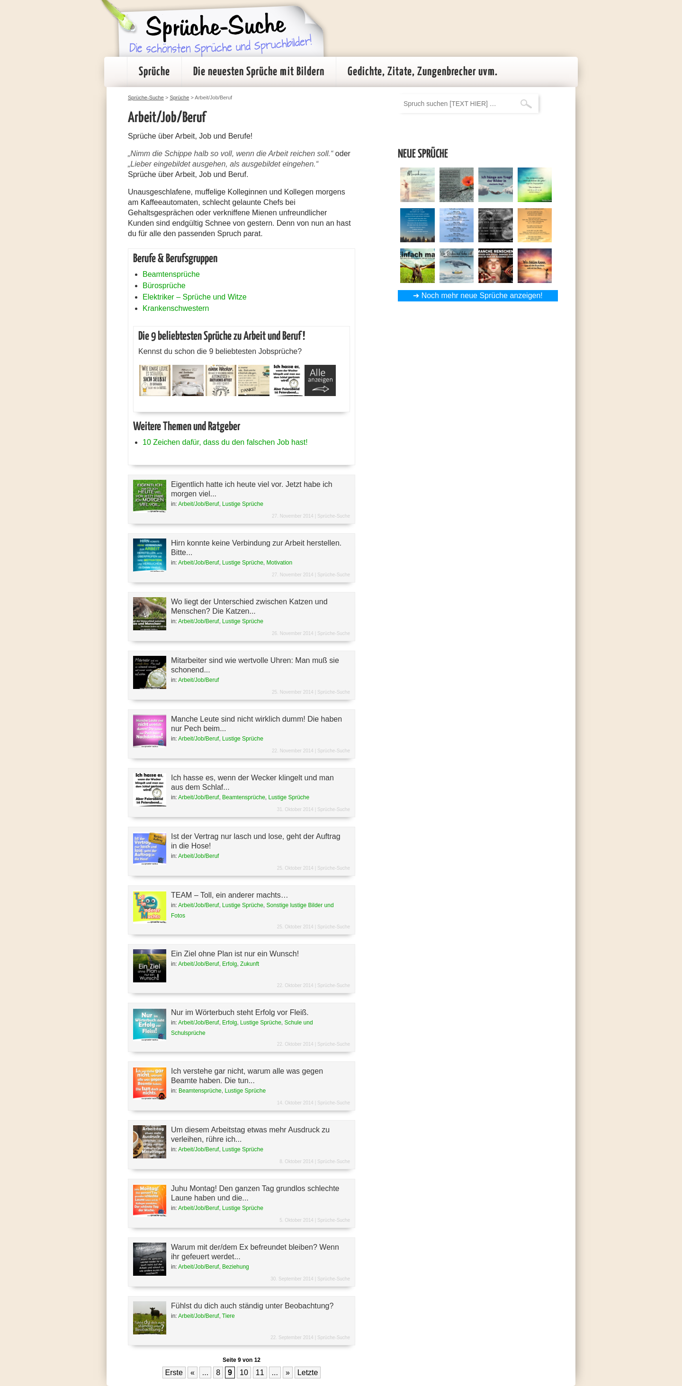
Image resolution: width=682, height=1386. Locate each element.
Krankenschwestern (176, 308)
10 (244, 1372)
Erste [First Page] (174, 1372)
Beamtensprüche (171, 274)
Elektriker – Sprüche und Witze (195, 297)
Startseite (115, 72)
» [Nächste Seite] (288, 1372)
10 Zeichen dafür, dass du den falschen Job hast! (225, 442)
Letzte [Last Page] (307, 1372)
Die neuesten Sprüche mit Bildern (258, 72)
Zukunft (249, 964)
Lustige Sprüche (242, 504)
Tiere (228, 1316)
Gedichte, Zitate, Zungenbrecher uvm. (423, 72)
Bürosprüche (164, 286)
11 (260, 1372)
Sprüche (154, 72)
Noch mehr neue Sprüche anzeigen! (482, 295)
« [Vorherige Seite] (192, 1372)
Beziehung (235, 1266)
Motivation (279, 562)
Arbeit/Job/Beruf (198, 504)
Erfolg (229, 964)
